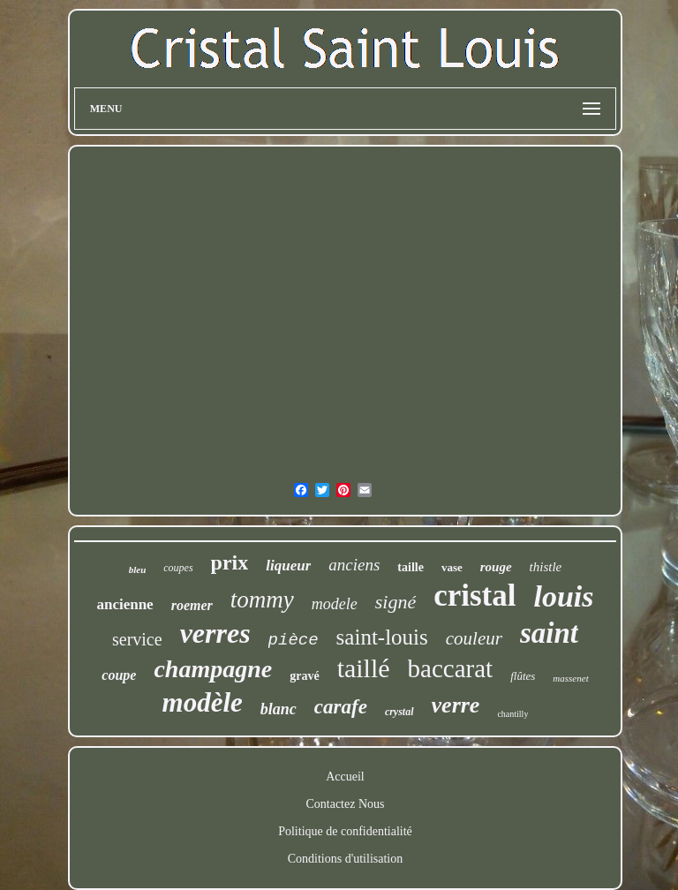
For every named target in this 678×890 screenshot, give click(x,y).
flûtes (522, 676)
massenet (570, 678)
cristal (474, 595)
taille (410, 567)
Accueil (345, 776)
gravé (304, 676)
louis (564, 596)
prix (230, 562)
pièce (293, 640)
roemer (192, 605)
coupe (119, 675)
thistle (546, 567)
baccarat (450, 668)
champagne (213, 669)
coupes (177, 568)
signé (395, 602)
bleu (138, 569)
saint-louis (382, 637)
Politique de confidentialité (345, 831)
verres (215, 633)
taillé (363, 668)
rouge (496, 567)
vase (452, 567)
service (137, 639)
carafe (340, 707)
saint (549, 633)
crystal (399, 711)
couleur (474, 638)
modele (335, 604)
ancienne (124, 604)
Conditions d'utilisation (345, 858)
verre (456, 705)
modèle (202, 702)
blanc (278, 709)
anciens (354, 564)
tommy (262, 599)
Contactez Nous (344, 804)
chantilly (512, 714)
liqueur (288, 565)
